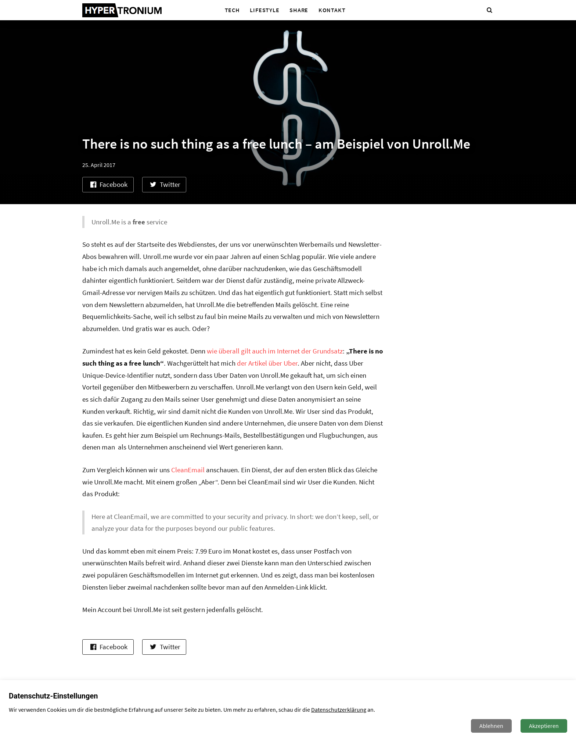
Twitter (164, 184)
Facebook (107, 184)
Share (298, 10)
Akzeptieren (544, 725)
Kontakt (332, 10)
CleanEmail (188, 469)
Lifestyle (264, 10)
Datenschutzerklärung (338, 709)
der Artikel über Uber (267, 363)
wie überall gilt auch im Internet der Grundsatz (275, 350)
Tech (232, 10)
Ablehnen (491, 725)
